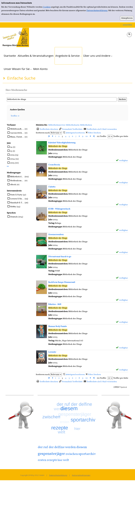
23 (11, 151)
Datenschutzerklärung (96, 10)
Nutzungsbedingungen (81, 475)
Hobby (13, 206)
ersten (42, 460)
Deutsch (14, 217)
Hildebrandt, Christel (17, 129)
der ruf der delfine (51, 447)
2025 (12, 155)
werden (70, 447)
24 (11, 147)
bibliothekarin (72, 125)
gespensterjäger (51, 454)
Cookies (46, 7)
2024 (12, 159)
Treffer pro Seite (120, 136)
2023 (12, 163)
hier (60, 460)
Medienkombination (17, 180)
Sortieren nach (43, 132)
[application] (68, 55)
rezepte (52, 460)
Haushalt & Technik (17, 202)
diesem (81, 447)
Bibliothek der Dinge (17, 176)
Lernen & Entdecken (17, 198)
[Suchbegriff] (62, 99)
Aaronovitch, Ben (17, 133)
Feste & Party (16, 194)
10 (87, 136)
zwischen (72, 454)
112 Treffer (101, 136)
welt (66, 460)
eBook (13, 184)
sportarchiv (87, 454)
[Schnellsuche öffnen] (129, 34)
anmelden (127, 25)
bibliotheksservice (56, 125)
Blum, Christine (17, 137)
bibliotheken (86, 125)
